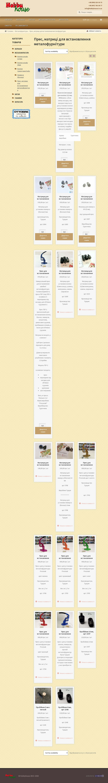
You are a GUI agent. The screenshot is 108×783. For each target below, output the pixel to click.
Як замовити (22, 25)
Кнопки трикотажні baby (23, 70)
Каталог (8, 19)
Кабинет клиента (94, 31)
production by (94, 776)
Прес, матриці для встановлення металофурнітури (23, 85)
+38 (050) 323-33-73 (95, 2)
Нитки (32, 19)
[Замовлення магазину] (56, 51)
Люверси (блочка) (20, 76)
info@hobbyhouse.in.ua (93, 8)
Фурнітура (63, 19)
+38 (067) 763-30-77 (95, 5)
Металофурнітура (47, 19)
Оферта (8, 25)
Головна (10, 31)
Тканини (18, 98)
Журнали (20, 19)
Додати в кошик (43, 100)
